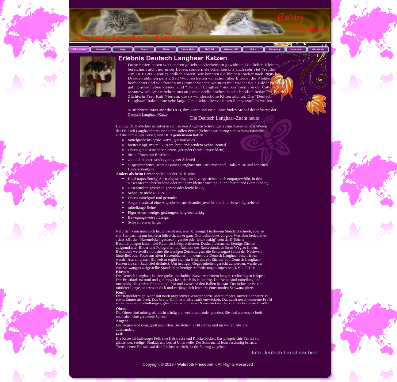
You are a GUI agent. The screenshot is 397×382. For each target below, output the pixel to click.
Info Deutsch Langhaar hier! (285, 352)
